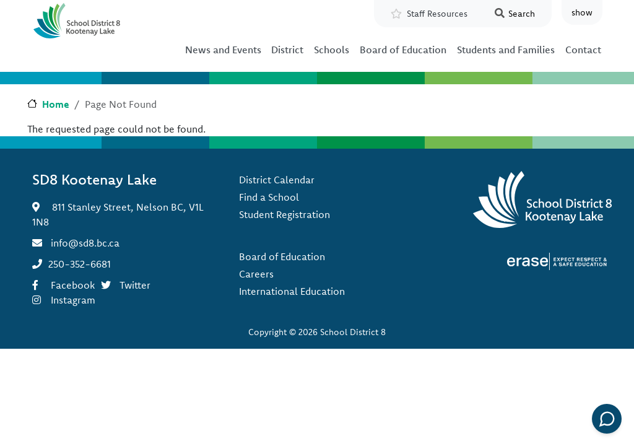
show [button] (582, 12)
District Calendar (277, 179)
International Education (292, 291)
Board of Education (403, 49)
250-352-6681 (79, 264)
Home (55, 104)
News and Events (223, 49)
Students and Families (506, 49)
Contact (583, 49)
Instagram (73, 300)
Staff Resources (437, 13)
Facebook (73, 285)
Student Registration (284, 214)
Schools (331, 49)
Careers (256, 274)
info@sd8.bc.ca (85, 243)
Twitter (134, 285)
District (287, 49)
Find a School (269, 197)
